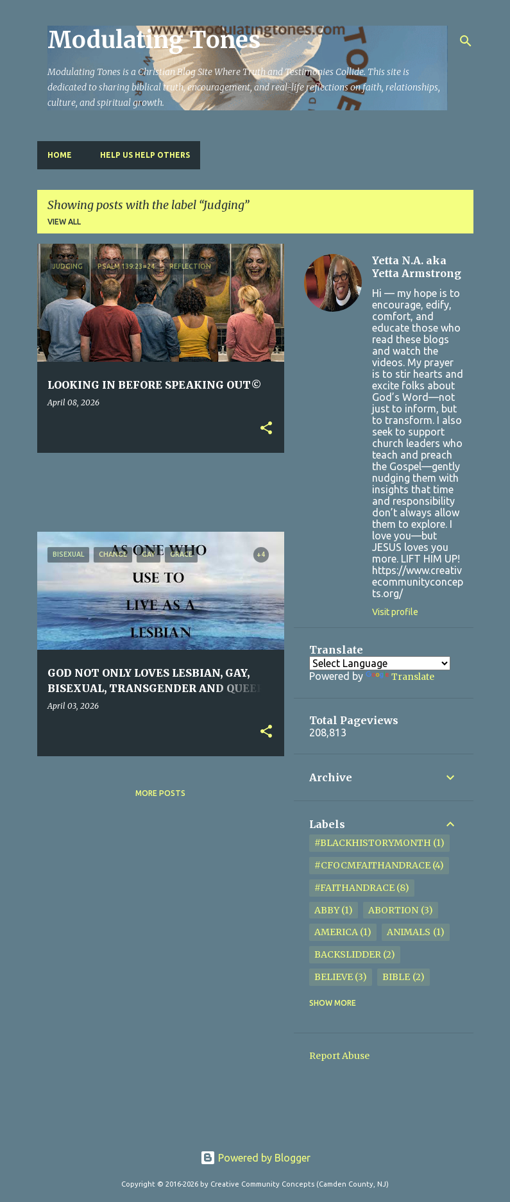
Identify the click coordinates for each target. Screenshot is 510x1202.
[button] (266, 428)
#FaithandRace (354, 887)
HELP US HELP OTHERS (145, 155)
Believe (333, 977)
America (336, 932)
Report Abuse (339, 1056)
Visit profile (395, 612)
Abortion (393, 910)
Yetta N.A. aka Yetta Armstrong (416, 267)
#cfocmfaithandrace (372, 865)
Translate (400, 676)
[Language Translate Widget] (379, 663)
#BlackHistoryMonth (372, 843)
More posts (160, 793)
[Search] (465, 41)
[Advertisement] (270, 491)
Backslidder (347, 954)
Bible (396, 977)
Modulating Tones (153, 40)
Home (59, 155)
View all (64, 221)
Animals (408, 932)
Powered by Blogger (255, 1158)
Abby (326, 910)
